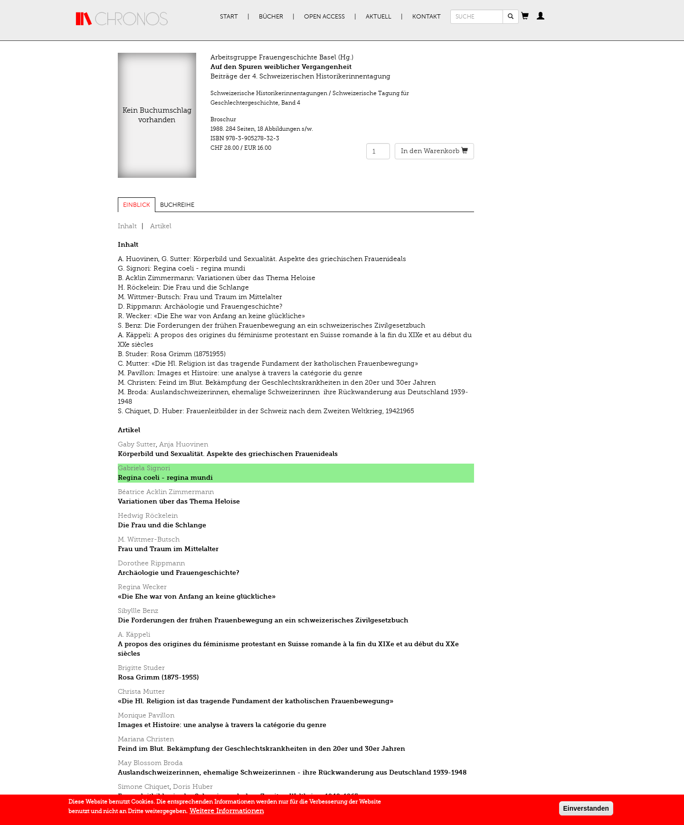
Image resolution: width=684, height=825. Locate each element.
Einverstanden (586, 810)
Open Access (324, 16)
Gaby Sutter (137, 444)
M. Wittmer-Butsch (149, 539)
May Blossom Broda (150, 763)
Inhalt (127, 226)
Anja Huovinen (183, 444)
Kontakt (426, 16)
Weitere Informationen (227, 812)
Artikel (160, 226)
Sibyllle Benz (138, 610)
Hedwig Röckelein (148, 515)
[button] (525, 16)
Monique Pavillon (146, 715)
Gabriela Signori (144, 468)
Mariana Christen (146, 739)
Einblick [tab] (136, 205)
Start (229, 16)
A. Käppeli (134, 634)
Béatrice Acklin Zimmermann (166, 491)
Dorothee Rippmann (151, 563)
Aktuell (378, 16)
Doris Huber (193, 786)
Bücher (271, 16)
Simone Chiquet (144, 786)
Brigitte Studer (141, 667)
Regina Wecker (142, 587)
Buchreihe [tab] (177, 205)
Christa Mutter (141, 691)
